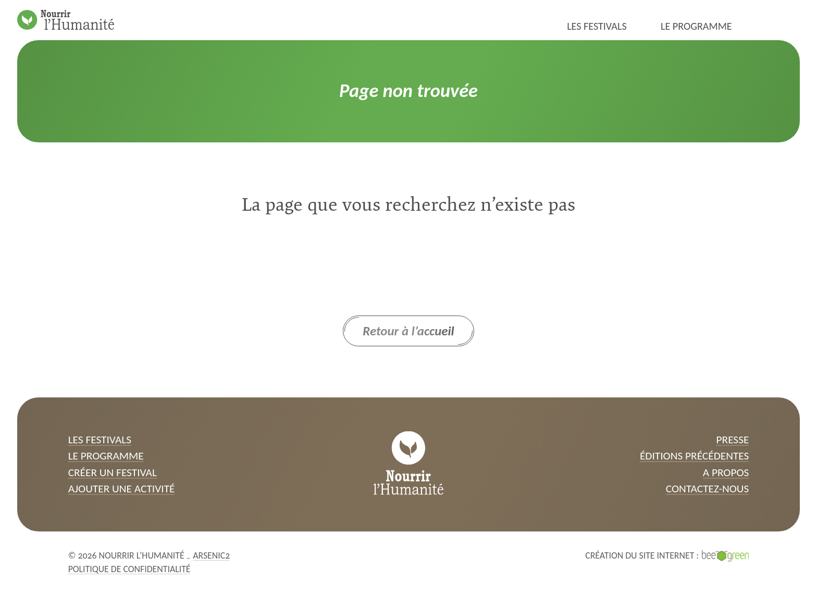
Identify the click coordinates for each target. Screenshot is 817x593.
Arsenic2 (211, 555)
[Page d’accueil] (65, 20)
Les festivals (597, 26)
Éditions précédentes (694, 456)
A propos (726, 472)
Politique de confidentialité (129, 569)
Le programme (696, 26)
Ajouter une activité (121, 488)
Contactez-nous (707, 488)
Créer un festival (112, 472)
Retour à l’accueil (408, 331)
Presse (732, 439)
